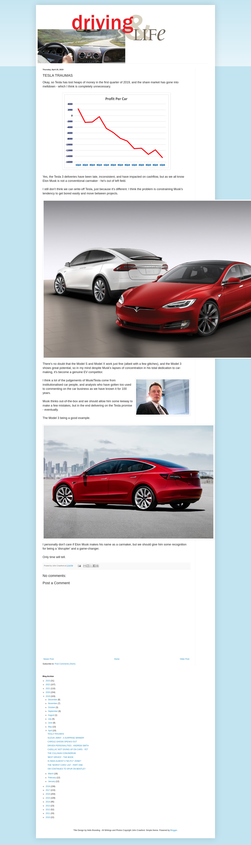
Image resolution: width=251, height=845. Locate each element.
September (53, 711)
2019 (48, 696)
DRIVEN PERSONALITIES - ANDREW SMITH (68, 745)
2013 (48, 806)
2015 (48, 798)
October (52, 707)
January (52, 781)
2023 (48, 681)
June (50, 723)
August (51, 715)
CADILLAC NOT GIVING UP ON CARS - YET (68, 749)
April (50, 730)
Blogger (173, 830)
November (53, 703)
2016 (48, 794)
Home (117, 659)
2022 (48, 684)
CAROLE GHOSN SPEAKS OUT (62, 742)
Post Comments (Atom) (65, 664)
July (50, 719)
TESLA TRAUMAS (56, 734)
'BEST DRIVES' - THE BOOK (60, 757)
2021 (48, 688)
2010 (48, 817)
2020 (48, 692)
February (52, 777)
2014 (48, 802)
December (53, 699)
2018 (48, 786)
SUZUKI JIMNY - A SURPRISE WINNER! (66, 738)
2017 (48, 790)
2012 (48, 809)
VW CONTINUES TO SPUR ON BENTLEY (67, 769)
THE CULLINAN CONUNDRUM (62, 753)
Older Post (184, 659)
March (51, 773)
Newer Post (48, 659)
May (50, 727)
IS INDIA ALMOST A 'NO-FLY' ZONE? (64, 761)
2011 (48, 813)
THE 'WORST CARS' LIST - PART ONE (65, 765)
